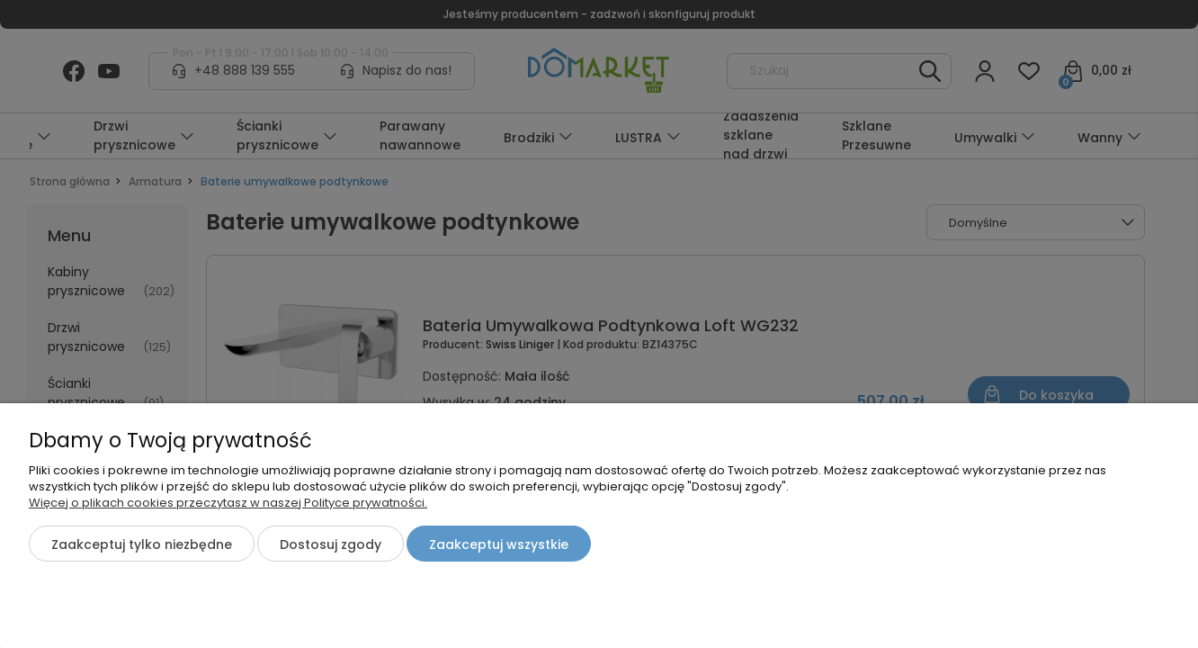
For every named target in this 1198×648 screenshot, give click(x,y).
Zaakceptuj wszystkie (498, 545)
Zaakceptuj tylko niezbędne (141, 545)
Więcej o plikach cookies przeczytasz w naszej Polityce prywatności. (228, 502)
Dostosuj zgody (330, 545)
